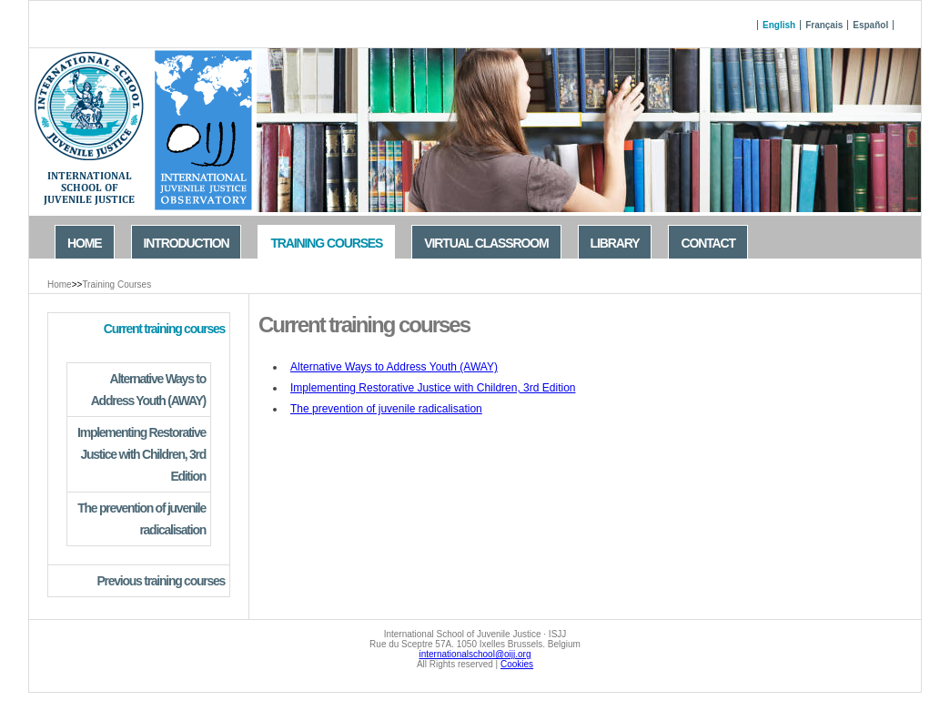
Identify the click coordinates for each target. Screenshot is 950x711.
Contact (708, 243)
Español (870, 25)
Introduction (186, 243)
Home (59, 284)
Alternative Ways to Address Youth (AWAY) (394, 367)
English (779, 25)
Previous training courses (161, 581)
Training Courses (116, 284)
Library (615, 243)
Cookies (516, 664)
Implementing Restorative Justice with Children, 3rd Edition (432, 387)
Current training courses (164, 328)
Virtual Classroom (486, 243)
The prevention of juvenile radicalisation (386, 408)
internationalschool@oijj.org (475, 654)
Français (824, 25)
